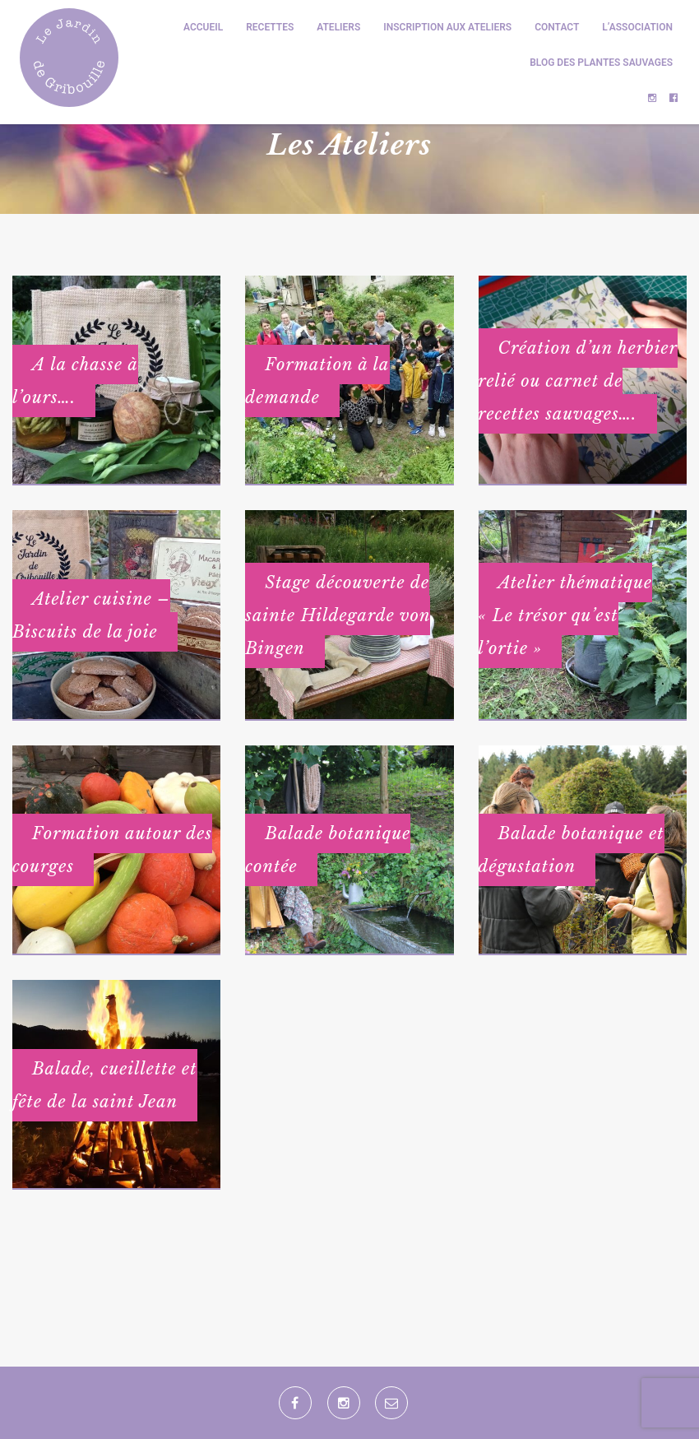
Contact (557, 27)
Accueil (203, 27)
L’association (637, 27)
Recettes (270, 27)
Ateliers (338, 27)
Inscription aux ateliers (447, 27)
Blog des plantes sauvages (601, 62)
